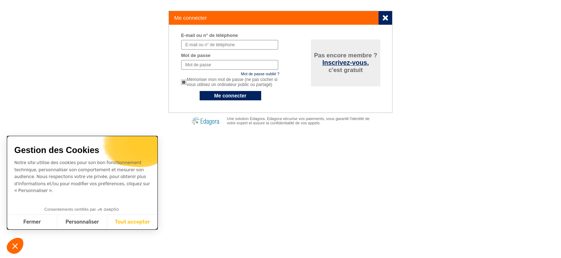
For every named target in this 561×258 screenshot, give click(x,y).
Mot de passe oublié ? (260, 74)
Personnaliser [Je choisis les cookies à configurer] (82, 222)
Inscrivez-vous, (345, 62)
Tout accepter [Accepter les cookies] (132, 222)
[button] (15, 245)
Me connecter (230, 96)
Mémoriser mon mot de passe (232, 82)
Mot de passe (195, 55)
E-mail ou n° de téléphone (209, 35)
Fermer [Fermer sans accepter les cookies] (32, 222)
